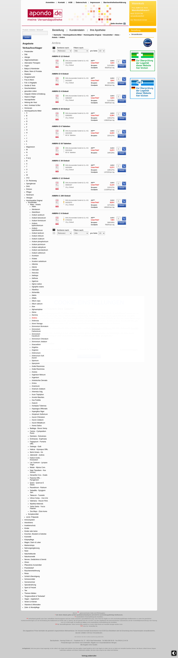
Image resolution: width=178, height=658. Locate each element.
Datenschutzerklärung (101, 328)
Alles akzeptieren (89, 356)
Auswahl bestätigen (129, 350)
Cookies (134, 328)
